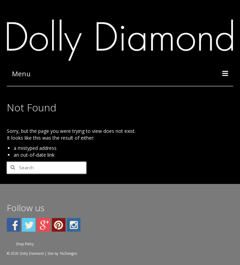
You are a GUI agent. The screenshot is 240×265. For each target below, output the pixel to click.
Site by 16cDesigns (62, 253)
